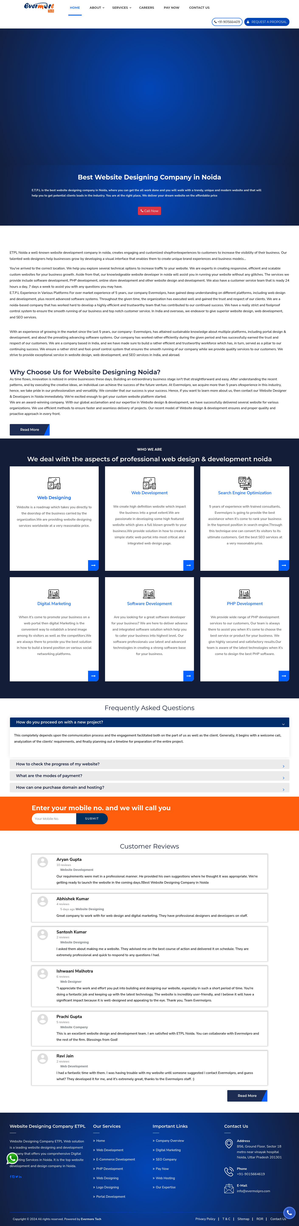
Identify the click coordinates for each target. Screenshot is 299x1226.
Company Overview (170, 1141)
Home (75, 8)
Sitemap (243, 1219)
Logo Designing (107, 1187)
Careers (146, 8)
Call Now (150, 210)
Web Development (149, 493)
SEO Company (166, 1159)
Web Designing (54, 497)
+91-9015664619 (251, 1174)
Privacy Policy (205, 1219)
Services (120, 8)
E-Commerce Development (115, 1159)
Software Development (149, 604)
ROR (260, 1219)
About (95, 8)
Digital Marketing (54, 604)
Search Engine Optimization (244, 493)
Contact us (199, 8)
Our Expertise (166, 1187)
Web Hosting (165, 1178)
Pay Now (171, 8)
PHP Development (245, 604)
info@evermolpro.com (253, 1191)
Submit (92, 819)
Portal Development (110, 1197)
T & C (226, 1219)
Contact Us (278, 1219)
